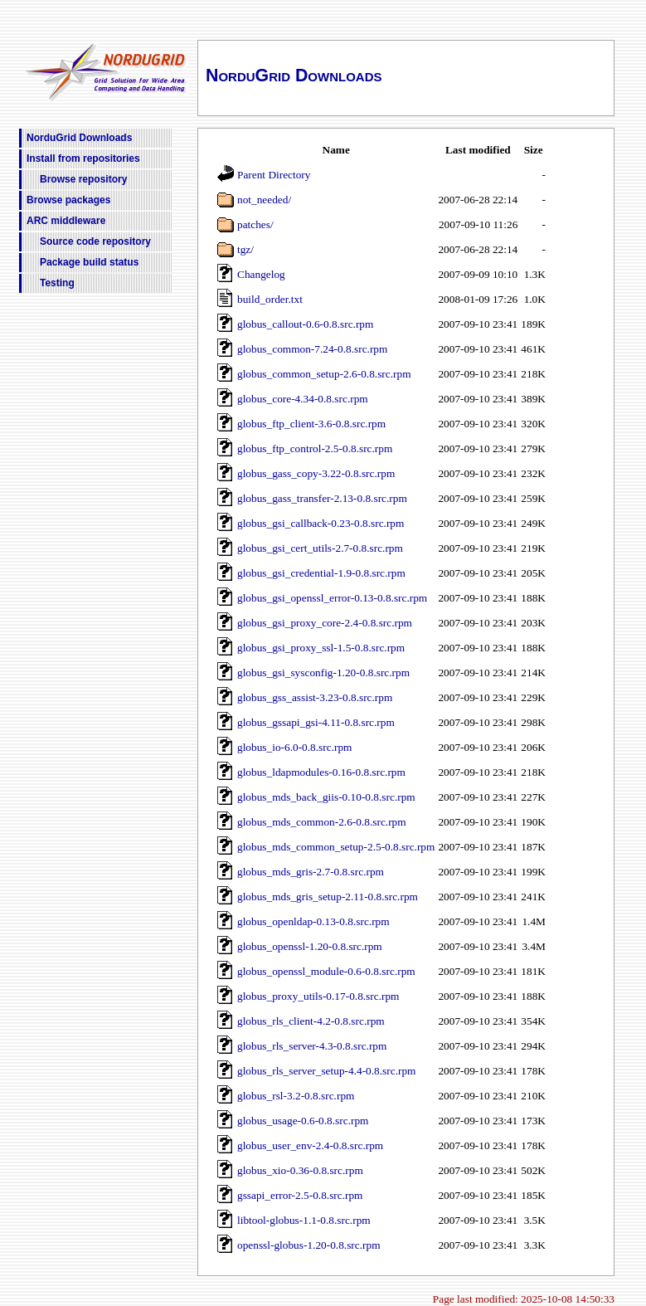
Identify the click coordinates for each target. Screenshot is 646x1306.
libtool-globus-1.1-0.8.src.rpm (304, 1220)
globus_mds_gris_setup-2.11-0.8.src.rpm (327, 896)
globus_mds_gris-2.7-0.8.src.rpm (310, 871)
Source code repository (95, 241)
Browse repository (83, 179)
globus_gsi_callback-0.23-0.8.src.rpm (320, 523)
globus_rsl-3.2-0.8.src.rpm (295, 1095)
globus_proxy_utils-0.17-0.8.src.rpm (318, 996)
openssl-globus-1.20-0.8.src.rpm (309, 1245)
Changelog (261, 274)
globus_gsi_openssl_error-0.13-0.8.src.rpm (332, 598)
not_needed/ (264, 199)
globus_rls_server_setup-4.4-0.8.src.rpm (326, 1071)
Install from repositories (83, 158)
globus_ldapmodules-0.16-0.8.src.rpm (321, 772)
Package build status (89, 262)
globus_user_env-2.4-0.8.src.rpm (310, 1145)
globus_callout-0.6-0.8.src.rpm (305, 324)
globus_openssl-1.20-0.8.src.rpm (309, 946)
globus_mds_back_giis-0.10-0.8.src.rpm (326, 797)
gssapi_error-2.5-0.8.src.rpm (299, 1195)
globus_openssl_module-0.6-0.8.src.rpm (326, 971)
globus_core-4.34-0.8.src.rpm (302, 398)
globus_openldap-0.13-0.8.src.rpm (313, 921)
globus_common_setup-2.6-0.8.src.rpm (324, 374)
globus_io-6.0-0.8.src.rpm (294, 747)
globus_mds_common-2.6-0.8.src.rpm (321, 822)
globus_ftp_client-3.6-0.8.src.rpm (311, 423)
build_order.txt (270, 299)
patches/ (255, 224)
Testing (57, 283)
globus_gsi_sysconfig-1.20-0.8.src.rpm (323, 672)
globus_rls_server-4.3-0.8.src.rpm (311, 1046)
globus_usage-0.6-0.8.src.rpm (302, 1120)
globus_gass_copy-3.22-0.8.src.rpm (316, 473)
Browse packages (68, 200)
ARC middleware (66, 221)
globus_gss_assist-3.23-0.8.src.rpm (314, 697)
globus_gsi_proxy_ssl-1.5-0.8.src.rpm (321, 647)
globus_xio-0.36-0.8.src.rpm (300, 1170)
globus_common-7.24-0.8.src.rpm (312, 349)
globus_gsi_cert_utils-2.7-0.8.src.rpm (320, 548)
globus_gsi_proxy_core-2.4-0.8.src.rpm (324, 622)
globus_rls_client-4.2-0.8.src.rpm (311, 1021)
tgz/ (245, 249)
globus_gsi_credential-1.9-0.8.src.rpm (321, 573)
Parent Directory (273, 174)
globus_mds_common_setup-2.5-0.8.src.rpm (336, 847)
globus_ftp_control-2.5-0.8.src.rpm (314, 448)
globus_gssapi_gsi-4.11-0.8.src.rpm (316, 722)
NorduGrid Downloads (79, 138)
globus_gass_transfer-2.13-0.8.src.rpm (322, 498)
